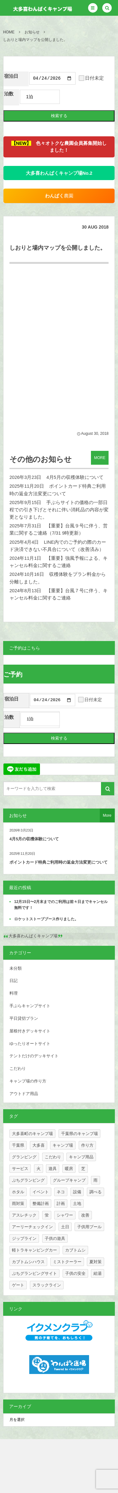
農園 (59, 196)
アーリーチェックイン (32, 1228)
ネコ (61, 1193)
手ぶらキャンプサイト (29, 1007)
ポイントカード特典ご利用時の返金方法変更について (58, 864)
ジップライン (24, 1240)
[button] (93, 8)
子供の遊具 (55, 1240)
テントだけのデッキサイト (34, 1057)
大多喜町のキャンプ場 (32, 1135)
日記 (13, 982)
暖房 (69, 1170)
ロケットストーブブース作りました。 (46, 920)
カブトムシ (75, 1251)
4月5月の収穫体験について (74, 478)
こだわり (17, 1070)
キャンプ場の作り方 (27, 1083)
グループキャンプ (69, 1181)
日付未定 (91, 79)
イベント (40, 1193)
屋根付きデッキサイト (29, 1032)
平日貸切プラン (23, 1020)
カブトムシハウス (28, 1263)
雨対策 (18, 1205)
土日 (65, 1228)
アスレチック (24, 1216)
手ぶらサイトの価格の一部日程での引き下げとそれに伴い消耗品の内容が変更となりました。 (59, 510)
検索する (59, 116)
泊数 (9, 94)
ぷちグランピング (28, 1181)
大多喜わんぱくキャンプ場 (33, 937)
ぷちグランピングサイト (34, 1275)
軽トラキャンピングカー (34, 1251)
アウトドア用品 (23, 1095)
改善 (85, 1216)
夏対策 (95, 1263)
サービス (20, 1170)
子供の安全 (75, 1275)
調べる (95, 1193)
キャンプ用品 (81, 1158)
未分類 (15, 970)
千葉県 (18, 1146)
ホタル (18, 1193)
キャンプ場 (63, 1146)
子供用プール (89, 1228)
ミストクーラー (67, 1263)
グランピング (24, 1158)
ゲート (18, 1286)
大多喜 (38, 1146)
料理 (13, 995)
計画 (61, 1205)
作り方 (87, 1146)
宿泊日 (11, 76)
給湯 (97, 1275)
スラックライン (46, 1286)
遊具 (52, 1170)
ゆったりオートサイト (29, 1045)
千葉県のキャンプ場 (79, 1135)
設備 (77, 1193)
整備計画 (40, 1205)
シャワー (65, 1216)
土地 (77, 1205)
